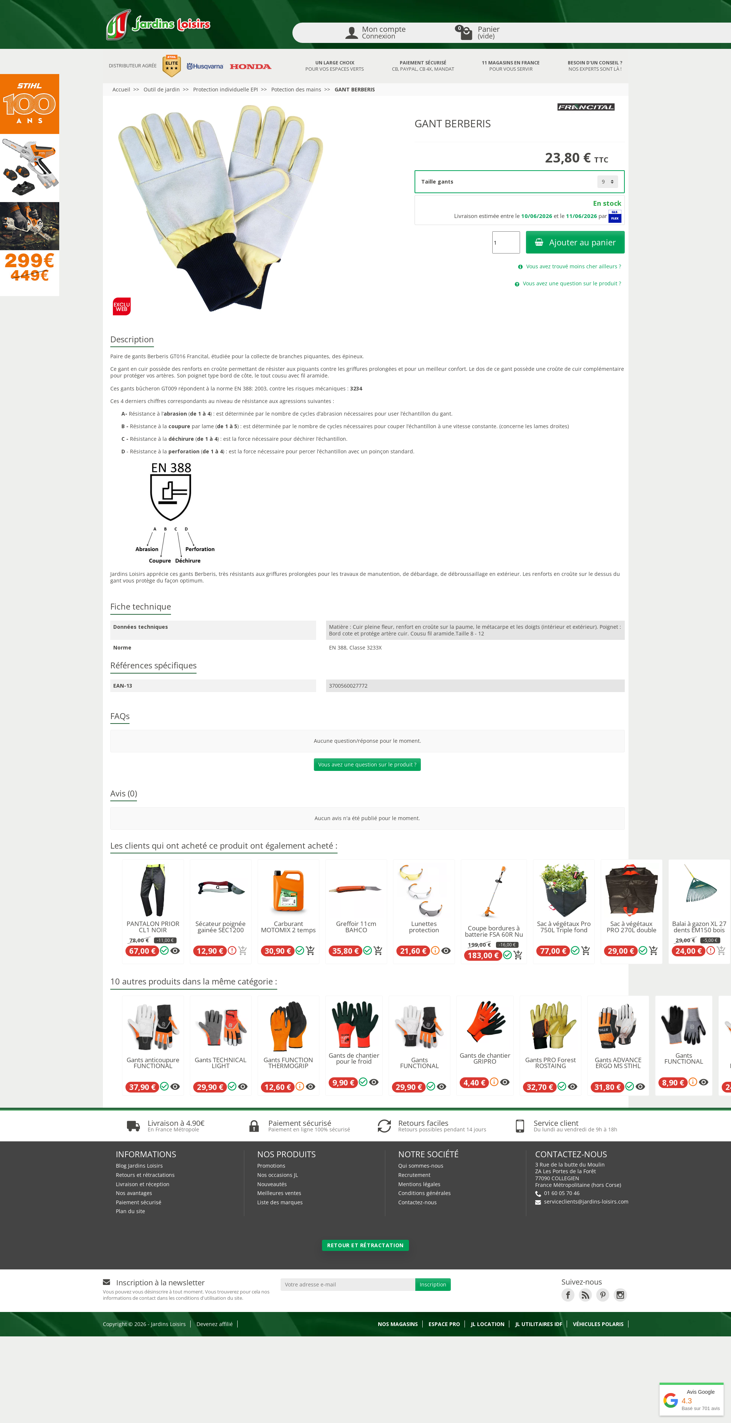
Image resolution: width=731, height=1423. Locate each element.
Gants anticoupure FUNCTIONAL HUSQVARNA (153, 1066)
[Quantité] (506, 242)
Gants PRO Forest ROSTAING (550, 1062)
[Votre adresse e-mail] (348, 1283)
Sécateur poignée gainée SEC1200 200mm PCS (220, 929)
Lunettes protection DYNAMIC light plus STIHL (424, 932)
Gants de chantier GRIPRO (485, 1058)
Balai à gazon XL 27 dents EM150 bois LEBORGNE (699, 929)
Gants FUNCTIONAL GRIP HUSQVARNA (683, 1064)
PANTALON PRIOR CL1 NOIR (153, 926)
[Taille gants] (607, 181)
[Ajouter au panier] (242, 950)
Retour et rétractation (365, 1244)
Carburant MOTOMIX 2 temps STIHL (288, 929)
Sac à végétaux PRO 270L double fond (632, 929)
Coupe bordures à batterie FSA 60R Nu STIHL (494, 934)
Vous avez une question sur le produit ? (367, 764)
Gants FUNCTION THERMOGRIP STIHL (288, 1066)
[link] (567, 1294)
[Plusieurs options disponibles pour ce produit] (175, 950)
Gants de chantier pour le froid (354, 1058)
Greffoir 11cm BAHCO (356, 926)
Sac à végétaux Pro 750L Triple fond (564, 926)
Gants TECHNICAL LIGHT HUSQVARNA (221, 1066)
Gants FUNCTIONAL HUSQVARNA (419, 1066)
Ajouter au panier (575, 242)
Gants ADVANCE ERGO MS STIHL (618, 1062)
